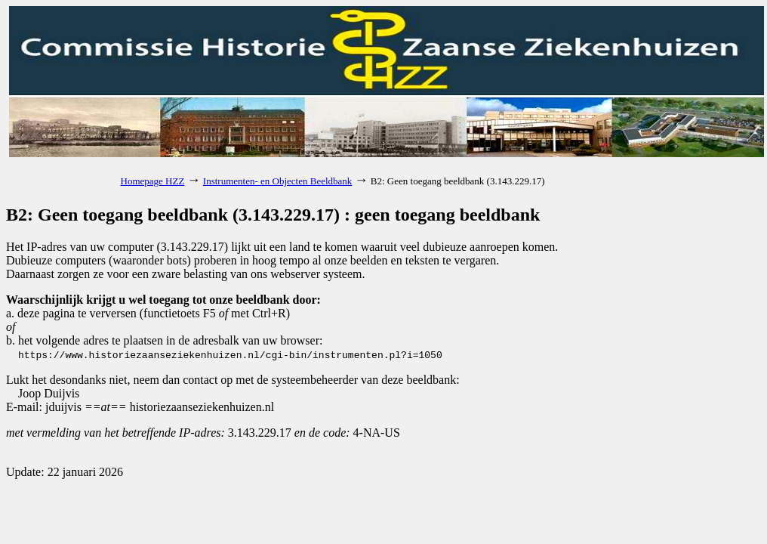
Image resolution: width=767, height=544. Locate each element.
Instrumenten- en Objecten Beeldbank (277, 181)
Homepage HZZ (153, 181)
